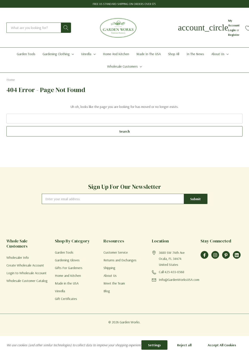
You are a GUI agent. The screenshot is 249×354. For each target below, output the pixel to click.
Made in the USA (67, 283)
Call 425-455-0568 (171, 272)
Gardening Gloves (67, 260)
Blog (107, 291)
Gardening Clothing (56, 54)
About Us (217, 54)
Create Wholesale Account (25, 265)
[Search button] (66, 28)
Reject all (184, 345)
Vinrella (86, 54)
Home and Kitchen (68, 275)
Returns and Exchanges (120, 260)
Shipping (109, 268)
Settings (154, 345)
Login (232, 30)
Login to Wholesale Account (26, 273)
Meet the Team (114, 283)
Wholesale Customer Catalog (27, 280)
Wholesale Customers (122, 66)
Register (233, 35)
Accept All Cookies (222, 345)
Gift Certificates (66, 299)
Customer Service (116, 252)
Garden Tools (64, 252)
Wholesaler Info (17, 257)
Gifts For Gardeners (68, 268)
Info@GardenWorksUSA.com (179, 279)
